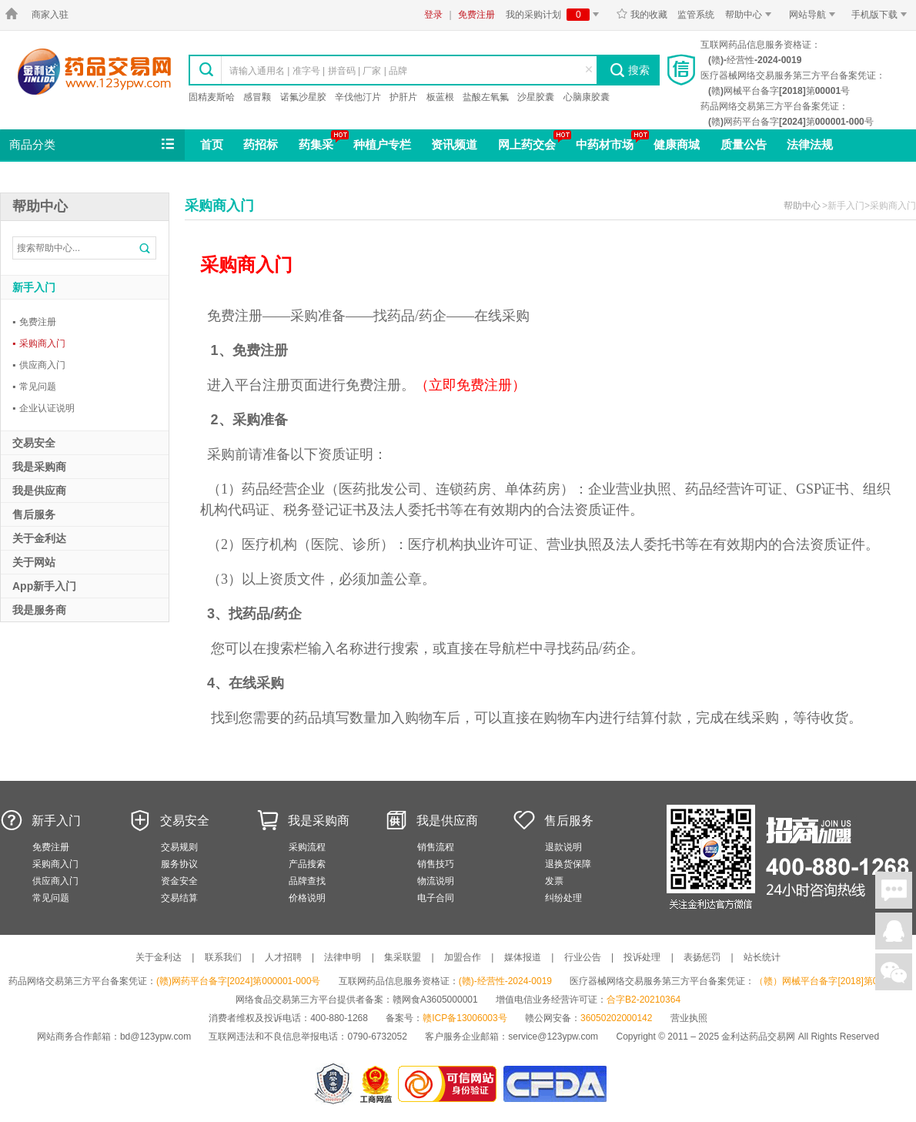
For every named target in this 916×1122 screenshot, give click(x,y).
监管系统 (695, 14)
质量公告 (743, 144)
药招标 (260, 144)
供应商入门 (38, 365)
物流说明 (435, 881)
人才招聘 (283, 957)
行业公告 (582, 957)
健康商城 (677, 144)
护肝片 (403, 97)
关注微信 (893, 971)
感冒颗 (257, 97)
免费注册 (476, 14)
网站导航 (815, 15)
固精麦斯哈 (212, 97)
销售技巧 (435, 864)
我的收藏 (641, 15)
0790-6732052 (378, 1036)
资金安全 (179, 881)
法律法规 (810, 144)
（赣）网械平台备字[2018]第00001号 (831, 981)
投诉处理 (641, 957)
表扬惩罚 (702, 957)
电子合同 (435, 898)
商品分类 (93, 144)
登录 (433, 14)
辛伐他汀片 (358, 97)
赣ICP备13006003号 (464, 1018)
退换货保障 (568, 864)
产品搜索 (307, 864)
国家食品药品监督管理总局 (555, 1083)
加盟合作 (462, 957)
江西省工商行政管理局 (376, 1083)
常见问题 (34, 386)
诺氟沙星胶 (303, 97)
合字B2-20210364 (643, 999)
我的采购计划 (555, 15)
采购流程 (307, 847)
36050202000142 (616, 1018)
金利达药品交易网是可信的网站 (450, 1083)
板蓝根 (440, 97)
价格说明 (307, 898)
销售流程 (435, 847)
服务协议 (179, 864)
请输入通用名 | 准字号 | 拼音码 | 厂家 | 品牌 (318, 70)
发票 (554, 881)
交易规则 (179, 847)
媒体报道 (522, 957)
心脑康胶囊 (586, 97)
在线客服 (893, 931)
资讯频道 (454, 144)
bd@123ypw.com (155, 1036)
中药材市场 (605, 144)
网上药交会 (527, 144)
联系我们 (223, 957)
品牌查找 (307, 881)
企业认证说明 (43, 408)
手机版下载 (881, 15)
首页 (211, 144)
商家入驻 (50, 14)
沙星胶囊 (535, 97)
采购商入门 (38, 343)
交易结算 (179, 898)
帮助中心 (751, 15)
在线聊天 (893, 890)
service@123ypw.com (553, 1036)
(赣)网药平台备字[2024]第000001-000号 (238, 981)
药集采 (316, 144)
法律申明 (342, 957)
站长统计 (762, 957)
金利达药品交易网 (94, 71)
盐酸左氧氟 (486, 97)
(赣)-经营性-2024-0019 (505, 981)
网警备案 (333, 1083)
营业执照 (688, 1018)
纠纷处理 (563, 898)
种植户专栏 (382, 144)
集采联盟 (402, 957)
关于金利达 (158, 957)
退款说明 (563, 847)
